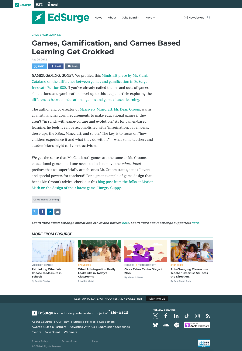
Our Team (63, 321)
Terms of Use (69, 341)
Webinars (70, 332)
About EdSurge (42, 321)
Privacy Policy (40, 341)
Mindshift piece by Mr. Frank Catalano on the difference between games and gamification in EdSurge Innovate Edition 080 (90, 81)
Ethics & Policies (84, 321)
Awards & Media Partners (49, 327)
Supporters (107, 321)
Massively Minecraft (96, 109)
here (125, 223)
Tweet (39, 66)
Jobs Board (52, 332)
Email (72, 66)
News (98, 17)
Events (36, 332)
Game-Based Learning (46, 34)
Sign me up (157, 298)
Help (95, 341)
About (112, 17)
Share (56, 66)
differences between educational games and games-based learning (85, 99)
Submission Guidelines (114, 327)
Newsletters (194, 17)
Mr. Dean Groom (127, 109)
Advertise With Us (82, 327)
